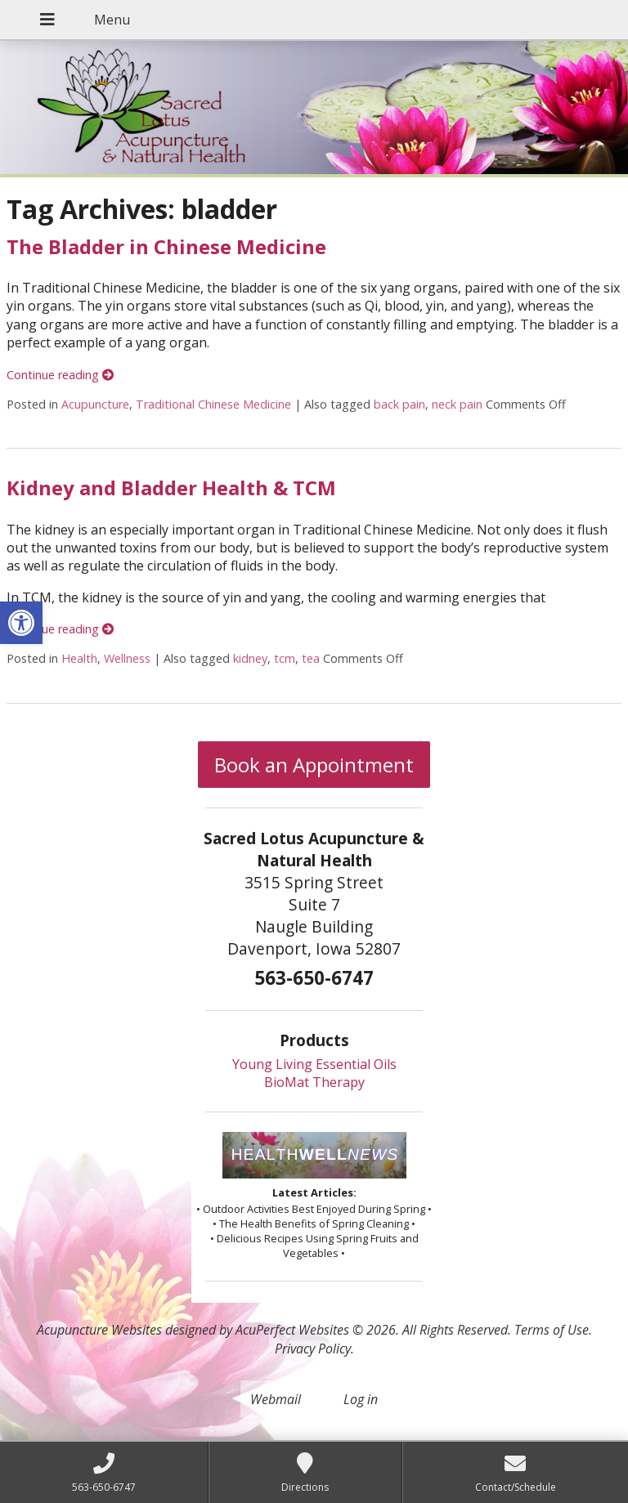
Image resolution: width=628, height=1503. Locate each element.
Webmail (275, 1399)
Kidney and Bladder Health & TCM (171, 487)
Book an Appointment (314, 764)
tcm (284, 658)
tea (311, 658)
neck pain (457, 404)
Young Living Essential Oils (314, 1064)
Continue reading (60, 374)
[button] (21, 623)
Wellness (127, 658)
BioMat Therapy (314, 1082)
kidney (250, 658)
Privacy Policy (313, 1349)
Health (79, 658)
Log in (360, 1399)
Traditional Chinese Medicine (213, 404)
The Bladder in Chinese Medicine (166, 246)
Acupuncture (95, 404)
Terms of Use (551, 1330)
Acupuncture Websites (99, 1330)
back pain (399, 404)
